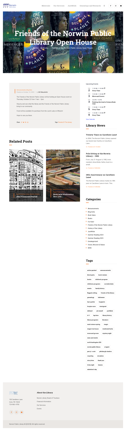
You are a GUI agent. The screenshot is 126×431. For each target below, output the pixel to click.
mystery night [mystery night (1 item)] (107, 333)
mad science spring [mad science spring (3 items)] (93, 324)
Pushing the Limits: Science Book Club (104, 103)
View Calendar (90, 119)
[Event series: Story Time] (104, 88)
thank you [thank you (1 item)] (101, 360)
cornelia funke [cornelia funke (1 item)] (108, 284)
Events (39, 409)
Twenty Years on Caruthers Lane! (101, 135)
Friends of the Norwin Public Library (100, 225)
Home (36, 48)
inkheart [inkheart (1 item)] (90, 311)
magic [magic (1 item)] (106, 324)
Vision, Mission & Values (32, 194)
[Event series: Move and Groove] (104, 94)
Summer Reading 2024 (95, 235)
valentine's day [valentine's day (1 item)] (92, 369)
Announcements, (21, 194)
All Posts (44, 48)
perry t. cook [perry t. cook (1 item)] (91, 351)
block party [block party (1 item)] (90, 275)
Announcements (21, 90)
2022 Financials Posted (26, 197)
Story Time (96, 91)
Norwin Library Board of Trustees (48, 398)
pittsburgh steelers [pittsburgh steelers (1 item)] (105, 351)
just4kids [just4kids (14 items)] (110, 311)
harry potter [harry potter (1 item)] (91, 302)
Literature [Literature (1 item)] (105, 320)
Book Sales (92, 215)
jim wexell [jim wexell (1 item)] (100, 311)
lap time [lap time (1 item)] (95, 315)
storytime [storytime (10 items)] (100, 356)
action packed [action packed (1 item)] (91, 270)
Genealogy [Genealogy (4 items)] (90, 297)
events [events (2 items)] (89, 288)
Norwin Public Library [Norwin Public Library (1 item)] (93, 347)
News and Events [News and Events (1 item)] (92, 338)
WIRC (90, 248)
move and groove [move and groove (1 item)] (93, 333)
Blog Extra (29, 90)
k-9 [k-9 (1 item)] (88, 315)
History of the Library (95, 228)
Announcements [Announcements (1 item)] (105, 270)
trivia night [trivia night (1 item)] (90, 365)
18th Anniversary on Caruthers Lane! (100, 176)
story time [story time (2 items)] (90, 360)
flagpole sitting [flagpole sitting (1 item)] (92, 293)
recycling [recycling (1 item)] (90, 356)
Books (90, 218)
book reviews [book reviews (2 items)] (102, 275)
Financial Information (44, 401)
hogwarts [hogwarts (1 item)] (102, 302)
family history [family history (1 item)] (99, 288)
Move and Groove (98, 96)
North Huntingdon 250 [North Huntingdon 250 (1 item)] (94, 342)
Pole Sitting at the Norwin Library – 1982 (98, 154)
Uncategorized (93, 241)
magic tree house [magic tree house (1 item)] (93, 329)
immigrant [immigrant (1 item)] (103, 306)
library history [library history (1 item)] (107, 315)
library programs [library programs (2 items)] (92, 320)
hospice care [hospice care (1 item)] (91, 306)
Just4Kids (91, 231)
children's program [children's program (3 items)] (101, 279)
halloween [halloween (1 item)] (101, 297)
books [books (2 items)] (89, 279)
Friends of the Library (65, 122)
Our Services (41, 405)
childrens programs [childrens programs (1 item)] (93, 284)
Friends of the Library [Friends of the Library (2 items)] (107, 293)
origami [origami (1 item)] (106, 347)
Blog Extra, (66, 189)
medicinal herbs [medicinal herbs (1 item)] (108, 329)
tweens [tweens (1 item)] (100, 365)
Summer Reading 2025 (95, 238)
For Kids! (91, 222)
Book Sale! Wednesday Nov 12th (63, 195)
